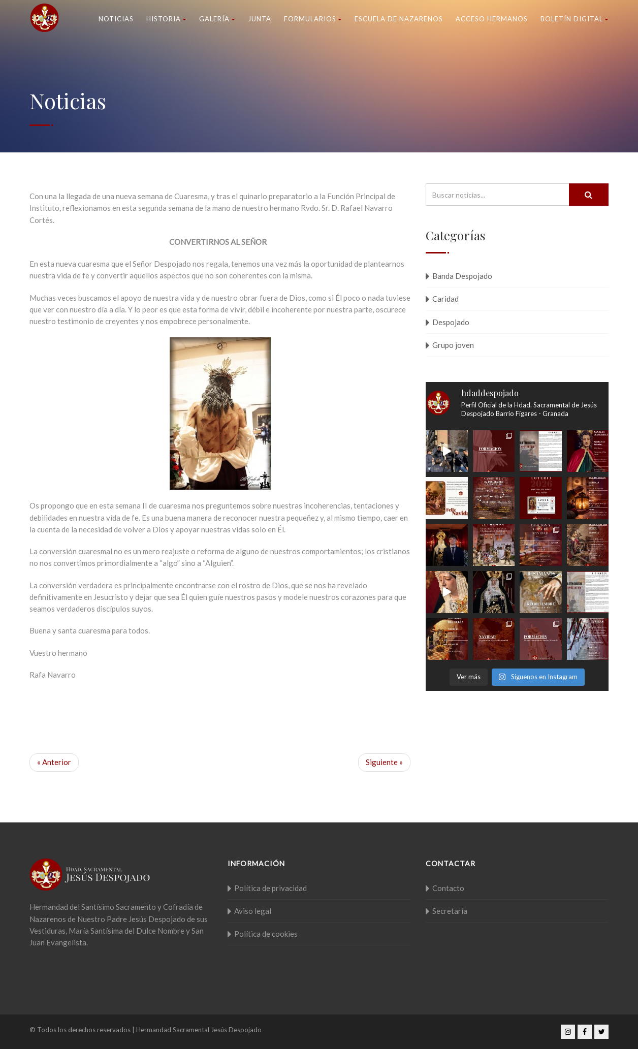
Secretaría (449, 910)
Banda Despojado (462, 275)
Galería (217, 19)
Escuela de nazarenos (399, 19)
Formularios (313, 19)
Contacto (448, 888)
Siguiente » (384, 762)
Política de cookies (266, 933)
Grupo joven (453, 344)
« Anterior (54, 762)
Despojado (450, 322)
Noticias (116, 19)
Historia (166, 19)
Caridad (445, 298)
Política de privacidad (270, 888)
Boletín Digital (574, 19)
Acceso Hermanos (492, 19)
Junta (259, 19)
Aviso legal (252, 910)
